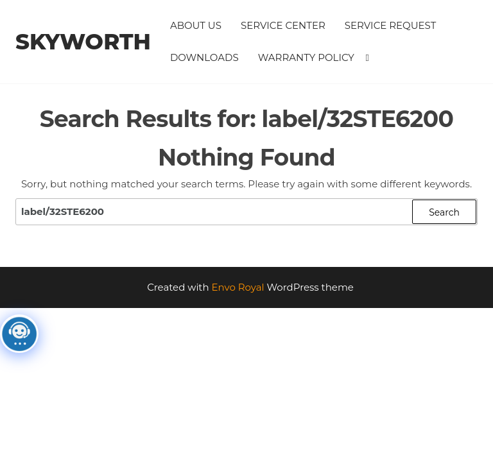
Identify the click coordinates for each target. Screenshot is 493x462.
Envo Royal (238, 287)
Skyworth (83, 41)
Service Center (283, 25)
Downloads (204, 57)
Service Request (391, 25)
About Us (195, 25)
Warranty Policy (306, 57)
